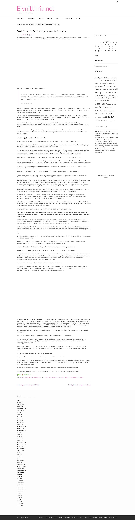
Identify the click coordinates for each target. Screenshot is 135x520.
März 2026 (20, 402)
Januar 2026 (20, 406)
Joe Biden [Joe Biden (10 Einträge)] (111, 95)
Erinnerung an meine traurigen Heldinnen (28, 385)
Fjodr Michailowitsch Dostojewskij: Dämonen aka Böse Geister (38, 24)
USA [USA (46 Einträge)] (97, 120)
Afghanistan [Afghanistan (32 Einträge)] (102, 77)
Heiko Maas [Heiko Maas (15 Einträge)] (113, 92)
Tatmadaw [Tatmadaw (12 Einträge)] (98, 117)
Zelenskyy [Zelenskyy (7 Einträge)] (113, 121)
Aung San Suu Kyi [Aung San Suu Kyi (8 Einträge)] (99, 83)
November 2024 (21, 428)
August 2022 (20, 472)
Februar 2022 (20, 482)
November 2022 (21, 466)
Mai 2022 (19, 476)
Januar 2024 (20, 440)
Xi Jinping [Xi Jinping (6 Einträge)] (109, 121)
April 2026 (19, 400)
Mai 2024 (19, 436)
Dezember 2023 (21, 442)
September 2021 (21, 490)
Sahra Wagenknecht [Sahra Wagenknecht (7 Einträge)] (110, 111)
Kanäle (78, 18)
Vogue (22, 517)
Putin (62, 377)
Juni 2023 (19, 454)
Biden (47, 377)
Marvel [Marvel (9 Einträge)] (104, 98)
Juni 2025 (19, 414)
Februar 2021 (20, 504)
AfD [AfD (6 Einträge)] (96, 77)
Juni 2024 (19, 434)
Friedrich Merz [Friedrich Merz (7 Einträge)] (105, 92)
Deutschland (24, 377)
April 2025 (19, 418)
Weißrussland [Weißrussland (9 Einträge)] (103, 121)
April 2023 (19, 458)
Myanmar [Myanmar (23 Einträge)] (99, 101)
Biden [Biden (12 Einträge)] (101, 86)
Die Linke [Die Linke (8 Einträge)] (108, 89)
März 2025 (20, 420)
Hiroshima (69, 18)
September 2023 (21, 448)
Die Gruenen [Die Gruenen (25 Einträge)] (100, 89)
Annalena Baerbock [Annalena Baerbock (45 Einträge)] (108, 80)
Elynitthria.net (35, 8)
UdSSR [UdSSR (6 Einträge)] (103, 117)
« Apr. (96, 55)
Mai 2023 (19, 456)
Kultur (49, 18)
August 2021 (20, 492)
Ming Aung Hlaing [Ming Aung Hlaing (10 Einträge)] (111, 98)
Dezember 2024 (21, 426)
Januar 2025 (20, 424)
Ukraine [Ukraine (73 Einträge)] (109, 117)
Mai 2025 (19, 416)
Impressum (58, 18)
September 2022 (21, 470)
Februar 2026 (20, 404)
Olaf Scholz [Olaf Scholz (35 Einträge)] (100, 103)
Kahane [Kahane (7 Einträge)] (116, 95)
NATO (28, 377)
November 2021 (21, 488)
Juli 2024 (19, 432)
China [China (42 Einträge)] (106, 86)
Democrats (54, 377)
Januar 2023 (20, 462)
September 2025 (21, 408)
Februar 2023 (20, 460)
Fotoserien (31, 18)
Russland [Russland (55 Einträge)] (100, 110)
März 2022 (20, 480)
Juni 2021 (19, 496)
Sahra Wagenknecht (74, 377)
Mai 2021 (19, 498)
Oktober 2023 (20, 446)
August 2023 (20, 450)
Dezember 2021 (21, 486)
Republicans (66, 377)
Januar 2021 (20, 506)
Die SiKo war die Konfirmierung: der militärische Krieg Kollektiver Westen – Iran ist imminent (105, 150)
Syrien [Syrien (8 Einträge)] (103, 114)
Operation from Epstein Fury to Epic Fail (106, 143)
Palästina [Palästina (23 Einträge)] (109, 104)
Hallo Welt (20, 18)
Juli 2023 (19, 452)
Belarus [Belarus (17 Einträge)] (107, 83)
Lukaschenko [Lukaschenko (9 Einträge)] (98, 98)
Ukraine (81, 377)
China (50, 377)
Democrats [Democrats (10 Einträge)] (112, 86)
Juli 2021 (19, 494)
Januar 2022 (20, 484)
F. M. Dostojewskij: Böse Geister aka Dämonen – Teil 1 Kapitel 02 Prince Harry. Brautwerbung (106, 133)
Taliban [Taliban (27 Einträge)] (109, 113)
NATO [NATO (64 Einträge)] (106, 100)
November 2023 (21, 444)
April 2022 (19, 478)
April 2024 (19, 438)
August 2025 (20, 410)
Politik (40, 18)
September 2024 (21, 430)
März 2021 (20, 502)
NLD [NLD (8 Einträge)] (117, 101)
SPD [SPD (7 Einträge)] (101, 114)
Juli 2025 (19, 412)
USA (40, 377)
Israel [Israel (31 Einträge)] (101, 95)
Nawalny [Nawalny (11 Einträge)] (112, 101)
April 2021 (19, 500)
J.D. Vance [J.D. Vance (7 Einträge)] (106, 95)
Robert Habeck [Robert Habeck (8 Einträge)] (108, 107)
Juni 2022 (19, 474)
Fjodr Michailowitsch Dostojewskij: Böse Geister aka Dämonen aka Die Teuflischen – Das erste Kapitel (106, 139)
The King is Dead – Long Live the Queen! (79, 385)
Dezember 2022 (21, 464)
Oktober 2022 (20, 468)
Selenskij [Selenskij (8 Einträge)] (97, 114)
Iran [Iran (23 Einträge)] (96, 95)
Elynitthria (31, 35)
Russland (36, 377)
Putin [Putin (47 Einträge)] (101, 107)
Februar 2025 (20, 422)
